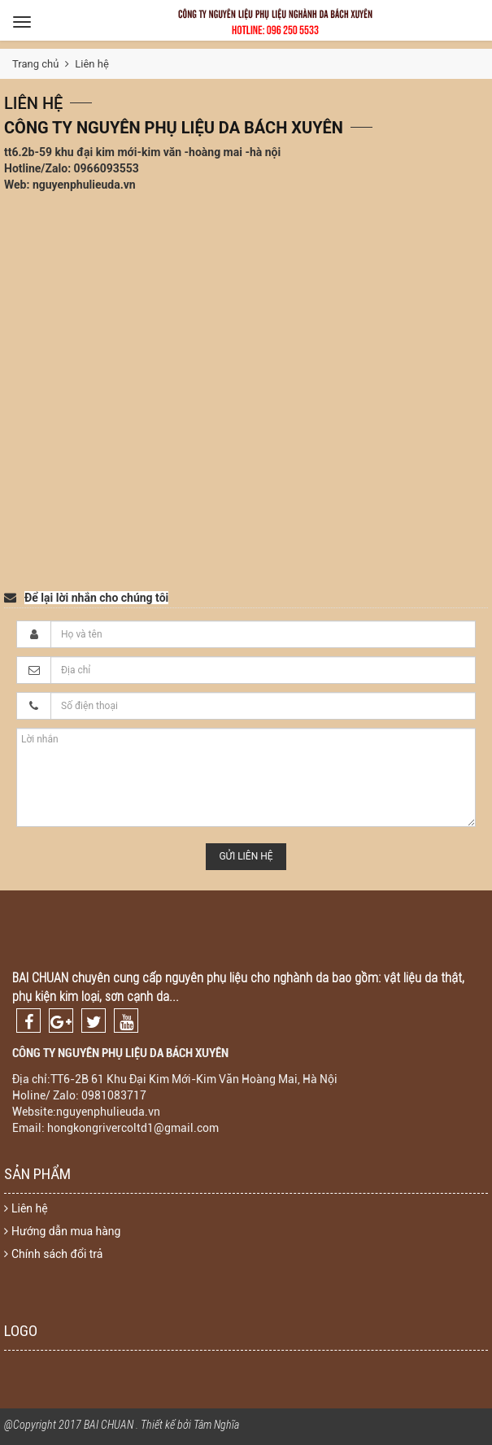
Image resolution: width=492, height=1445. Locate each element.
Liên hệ (26, 1208)
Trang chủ (35, 64)
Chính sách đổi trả (53, 1253)
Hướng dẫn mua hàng (62, 1231)
